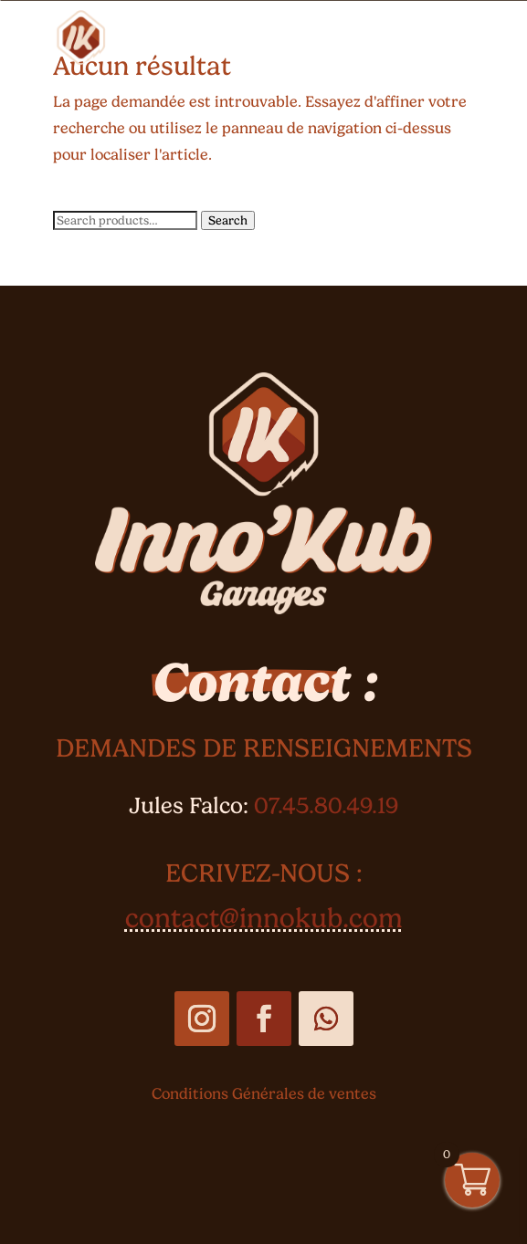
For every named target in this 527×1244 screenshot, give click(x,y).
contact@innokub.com (264, 918)
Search (228, 220)
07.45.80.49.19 (326, 805)
